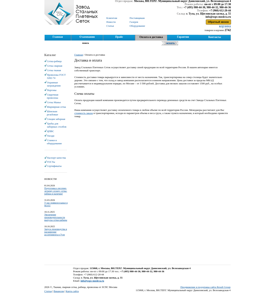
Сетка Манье (54, 102)
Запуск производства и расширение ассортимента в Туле (55, 232)
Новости (111, 21)
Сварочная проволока (52, 96)
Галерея (134, 21)
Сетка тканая (54, 70)
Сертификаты (54, 166)
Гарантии (183, 36)
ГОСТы (51, 161)
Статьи (48, 291)
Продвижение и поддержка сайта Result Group (205, 287)
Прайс (119, 36)
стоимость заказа (83, 113)
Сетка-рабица (54, 61)
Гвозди (50, 135)
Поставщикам (137, 18)
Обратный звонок (218, 22)
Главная (57, 36)
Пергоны (52, 90)
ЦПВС (50, 131)
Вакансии (59, 291)
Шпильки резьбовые (52, 113)
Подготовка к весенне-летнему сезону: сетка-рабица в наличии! (55, 191)
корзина (224, 26)
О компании (87, 36)
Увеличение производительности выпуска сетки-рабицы (55, 217)
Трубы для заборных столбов (56, 125)
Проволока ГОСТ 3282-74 (56, 76)
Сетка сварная (54, 65)
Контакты (214, 37)
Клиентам (111, 18)
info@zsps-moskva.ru (92, 280)
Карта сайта (72, 291)
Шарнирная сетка (56, 106)
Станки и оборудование (54, 142)
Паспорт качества (56, 157)
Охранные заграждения (54, 84)
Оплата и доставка (151, 37)
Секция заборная (56, 119)
